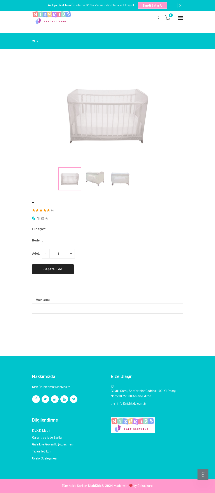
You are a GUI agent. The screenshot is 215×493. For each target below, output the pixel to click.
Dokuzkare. (145, 486)
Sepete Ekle (53, 269)
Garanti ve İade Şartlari (47, 437)
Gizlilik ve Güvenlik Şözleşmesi (52, 444)
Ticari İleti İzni (41, 451)
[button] (152, 179)
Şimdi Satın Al (152, 5)
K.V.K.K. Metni (41, 430)
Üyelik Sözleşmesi (44, 458)
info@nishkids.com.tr (131, 403)
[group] (107, 116)
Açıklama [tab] (43, 300)
